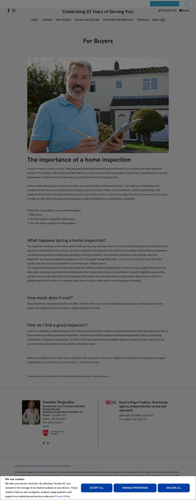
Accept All (97, 488)
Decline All (173, 488)
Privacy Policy (62, 496)
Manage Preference (135, 488)
